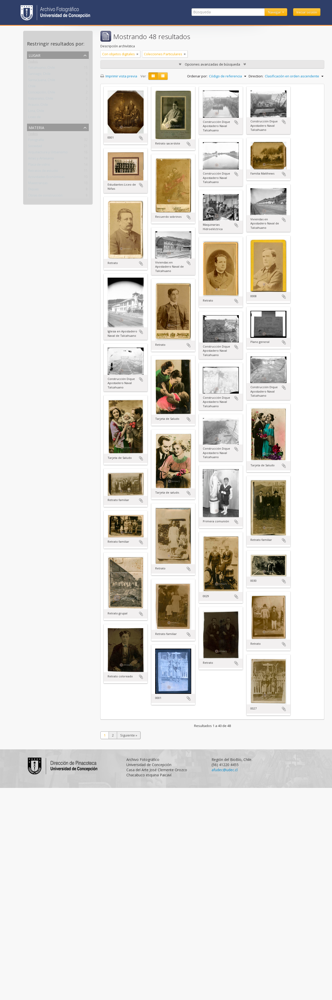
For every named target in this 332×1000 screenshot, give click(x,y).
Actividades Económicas (46, 178)
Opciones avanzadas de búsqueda (212, 64)
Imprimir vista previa (118, 76)
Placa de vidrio (39, 165)
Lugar (34, 54)
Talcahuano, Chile (41, 68)
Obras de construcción (45, 196)
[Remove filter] (137, 54)
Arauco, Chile (38, 105)
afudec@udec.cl (225, 769)
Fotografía (36, 141)
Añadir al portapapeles (141, 138)
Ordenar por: (197, 76)
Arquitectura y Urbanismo (48, 153)
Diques (33, 190)
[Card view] (153, 76)
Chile (32, 87)
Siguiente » (128, 735)
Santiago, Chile (39, 74)
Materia (36, 127)
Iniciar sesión (306, 12)
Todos (33, 62)
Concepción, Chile (41, 93)
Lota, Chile (36, 112)
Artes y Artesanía (41, 159)
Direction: (256, 76)
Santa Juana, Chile (41, 81)
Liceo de (34, 118)
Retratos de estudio (43, 171)
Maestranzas (38, 184)
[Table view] (163, 76)
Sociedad (35, 147)
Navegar (275, 12)
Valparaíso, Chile (40, 99)
